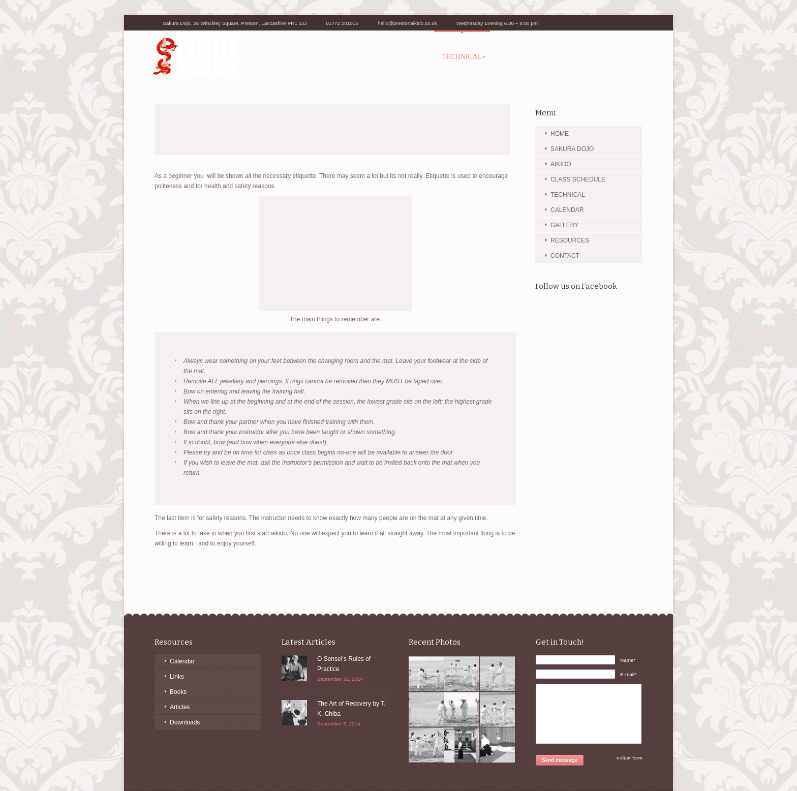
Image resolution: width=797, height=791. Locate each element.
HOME (559, 133)
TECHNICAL (462, 56)
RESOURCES (566, 56)
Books (178, 691)
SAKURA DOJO (285, 56)
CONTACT (618, 56)
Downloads (185, 722)
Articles (180, 707)
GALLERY (514, 56)
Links (177, 676)
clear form (631, 757)
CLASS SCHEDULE (395, 56)
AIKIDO (337, 56)
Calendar (182, 661)
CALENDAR (567, 210)
